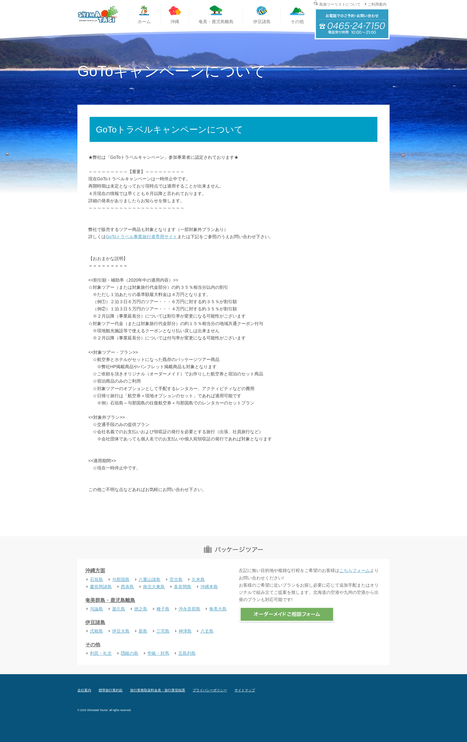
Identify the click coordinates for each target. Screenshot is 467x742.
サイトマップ (244, 690)
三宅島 (163, 631)
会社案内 (84, 690)
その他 (92, 644)
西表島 (127, 586)
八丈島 (207, 631)
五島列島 (187, 653)
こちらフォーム (354, 570)
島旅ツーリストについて (340, 4)
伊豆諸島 (95, 622)
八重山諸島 (149, 579)
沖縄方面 (95, 570)
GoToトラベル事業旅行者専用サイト (141, 236)
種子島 (163, 608)
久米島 (198, 579)
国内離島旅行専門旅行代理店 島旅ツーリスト (97, 14)
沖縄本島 (209, 586)
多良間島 (182, 586)
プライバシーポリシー (210, 690)
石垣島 (96, 579)
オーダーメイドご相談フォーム (287, 614)
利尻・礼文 (101, 653)
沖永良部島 (189, 608)
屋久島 (118, 608)
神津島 (185, 631)
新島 (143, 631)
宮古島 (176, 579)
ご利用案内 (377, 4)
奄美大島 (218, 608)
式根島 (96, 631)
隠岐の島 (129, 653)
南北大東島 (154, 586)
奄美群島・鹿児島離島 (110, 600)
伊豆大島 (121, 631)
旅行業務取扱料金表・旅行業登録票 (157, 690)
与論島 (96, 608)
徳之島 (140, 608)
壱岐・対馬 (158, 653)
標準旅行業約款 (111, 690)
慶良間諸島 (101, 586)
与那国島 (121, 579)
